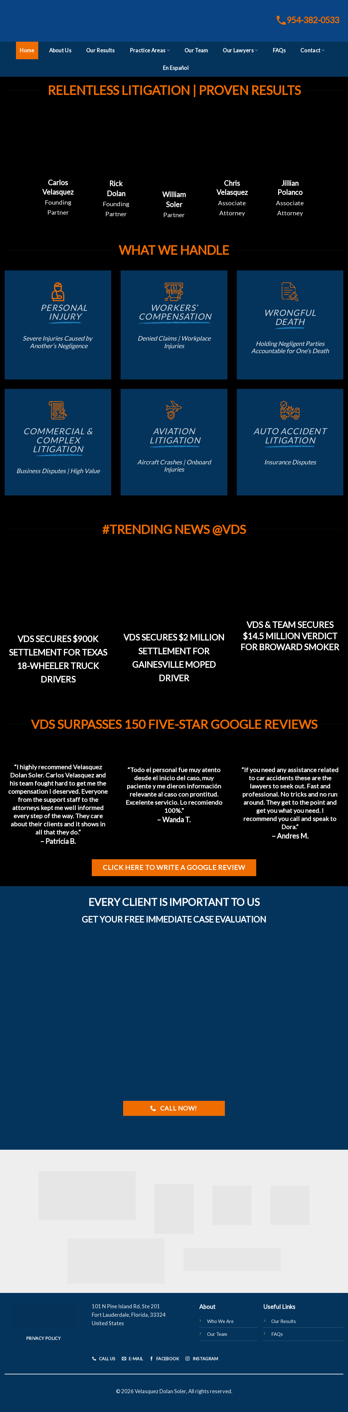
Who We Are (220, 1321)
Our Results (100, 50)
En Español (176, 68)
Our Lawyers (240, 50)
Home (27, 50)
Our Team (196, 50)
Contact (312, 50)
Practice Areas (150, 50)
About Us (60, 50)
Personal (57, 312)
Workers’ (174, 312)
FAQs (279, 50)
